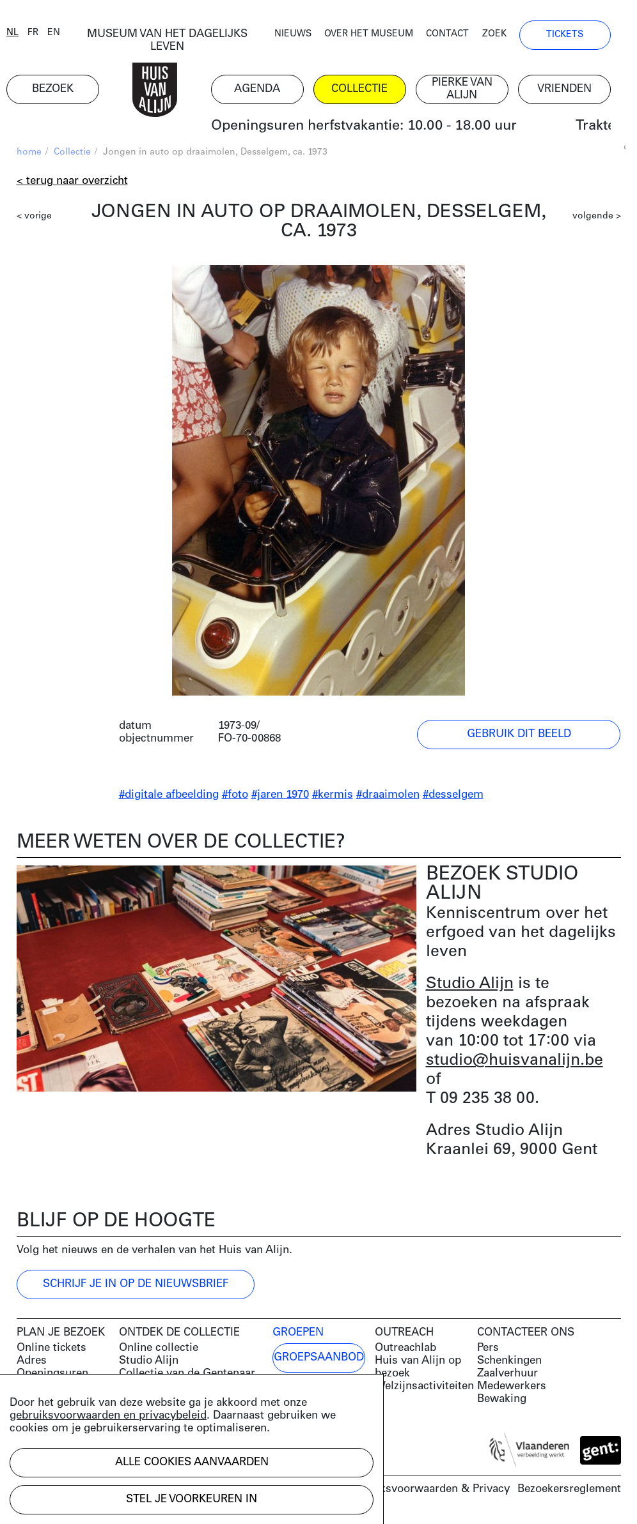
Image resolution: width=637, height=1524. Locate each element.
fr (43, 33)
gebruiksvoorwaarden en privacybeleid (108, 1415)
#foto (235, 796)
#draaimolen (388, 796)
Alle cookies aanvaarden (192, 1462)
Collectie (72, 153)
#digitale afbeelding (169, 796)
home (29, 153)
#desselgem (453, 796)
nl (23, 33)
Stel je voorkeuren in (191, 1499)
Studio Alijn (470, 985)
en (64, 33)
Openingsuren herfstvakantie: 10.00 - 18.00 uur (373, 127)
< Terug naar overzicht (72, 182)
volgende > (596, 217)
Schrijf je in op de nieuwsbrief (135, 1285)
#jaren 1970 (280, 796)
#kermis (332, 796)
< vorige (34, 217)
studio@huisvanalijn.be (514, 1062)
